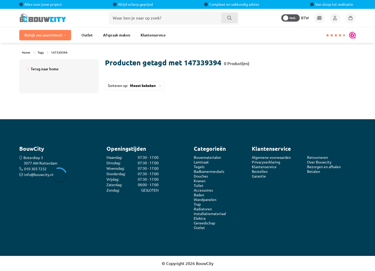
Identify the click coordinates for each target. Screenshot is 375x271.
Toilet (198, 186)
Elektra (199, 218)
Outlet (87, 35)
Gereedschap (204, 223)
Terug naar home (45, 69)
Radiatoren (203, 209)
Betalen (313, 171)
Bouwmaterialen (207, 157)
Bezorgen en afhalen (324, 167)
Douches (201, 176)
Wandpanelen (205, 200)
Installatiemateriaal (210, 214)
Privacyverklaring (266, 162)
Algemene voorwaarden (271, 157)
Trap (197, 204)
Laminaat (201, 162)
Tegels (199, 167)
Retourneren (317, 157)
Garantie (259, 176)
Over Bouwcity (319, 162)
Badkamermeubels (209, 171)
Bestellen (260, 171)
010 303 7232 (35, 169)
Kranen (199, 181)
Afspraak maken (116, 35)
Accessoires (203, 190)
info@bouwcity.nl (38, 175)
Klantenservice (153, 35)
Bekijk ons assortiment (43, 35)
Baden (199, 195)
